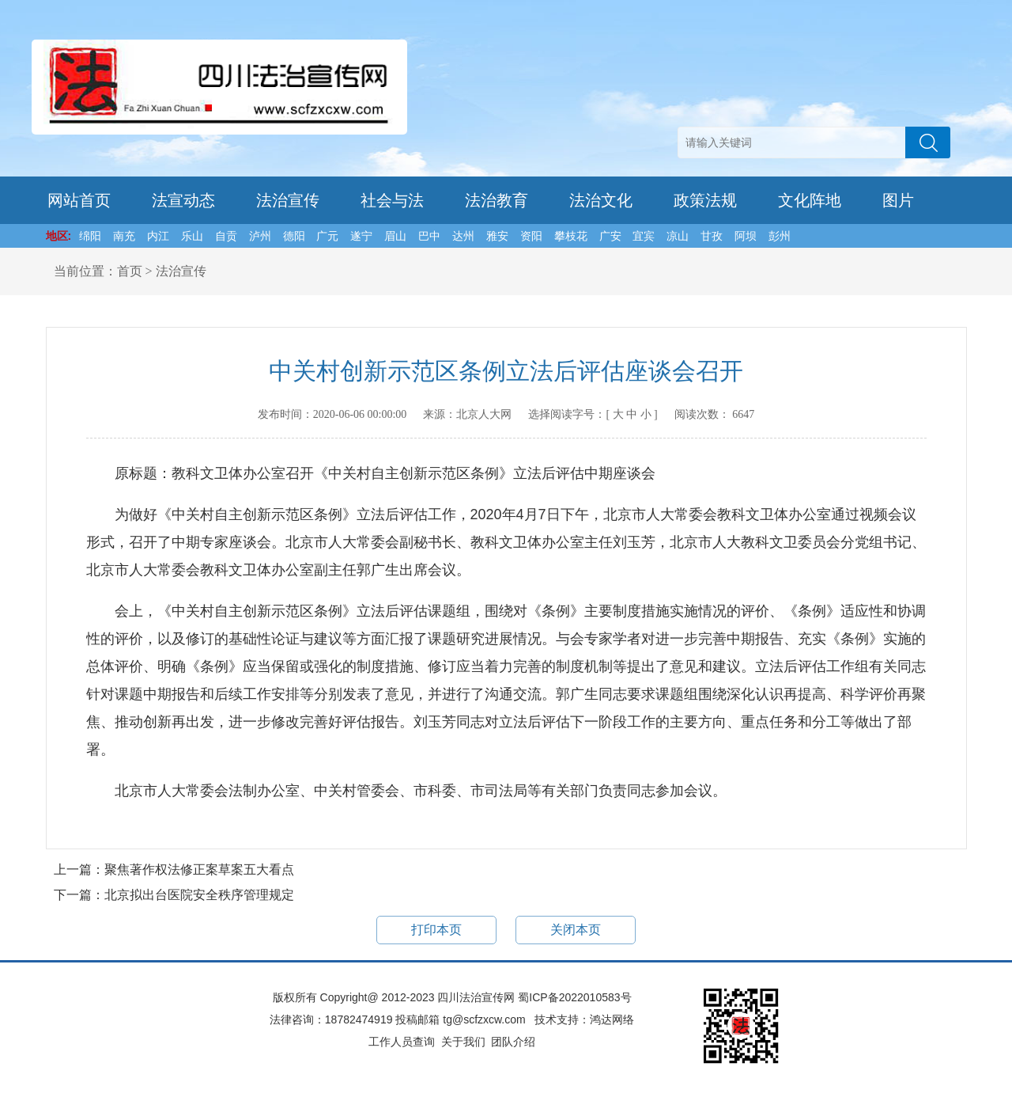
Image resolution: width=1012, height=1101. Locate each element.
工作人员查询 (401, 1041)
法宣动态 (183, 200)
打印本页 (436, 929)
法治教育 (496, 200)
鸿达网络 (612, 1019)
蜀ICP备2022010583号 (574, 997)
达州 (463, 236)
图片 (898, 200)
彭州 (779, 236)
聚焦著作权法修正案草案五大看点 (199, 869)
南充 (124, 236)
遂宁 (361, 236)
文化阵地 (809, 200)
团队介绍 (513, 1041)
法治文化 (600, 200)
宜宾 (643, 236)
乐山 (192, 236)
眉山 (395, 236)
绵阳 (90, 236)
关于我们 (463, 1041)
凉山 (677, 236)
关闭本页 (575, 929)
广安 (610, 236)
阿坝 (745, 236)
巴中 (429, 236)
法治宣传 (287, 200)
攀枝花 (570, 236)
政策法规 (705, 200)
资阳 (531, 236)
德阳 (294, 236)
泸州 (260, 236)
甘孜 (711, 236)
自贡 (226, 236)
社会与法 (392, 200)
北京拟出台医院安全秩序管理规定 (199, 895)
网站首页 (79, 200)
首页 (129, 271)
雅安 (497, 236)
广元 (327, 236)
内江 (158, 236)
